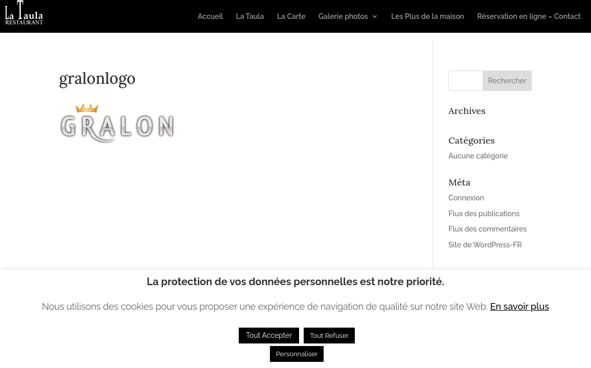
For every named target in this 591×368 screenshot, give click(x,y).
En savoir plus (519, 306)
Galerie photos (343, 16)
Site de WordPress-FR (484, 245)
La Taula (250, 16)
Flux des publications (483, 214)
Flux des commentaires (487, 229)
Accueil (210, 16)
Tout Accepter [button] (269, 335)
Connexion (466, 198)
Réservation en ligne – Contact (529, 16)
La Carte (291, 16)
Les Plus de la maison (427, 16)
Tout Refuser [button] (329, 335)
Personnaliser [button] (296, 354)
